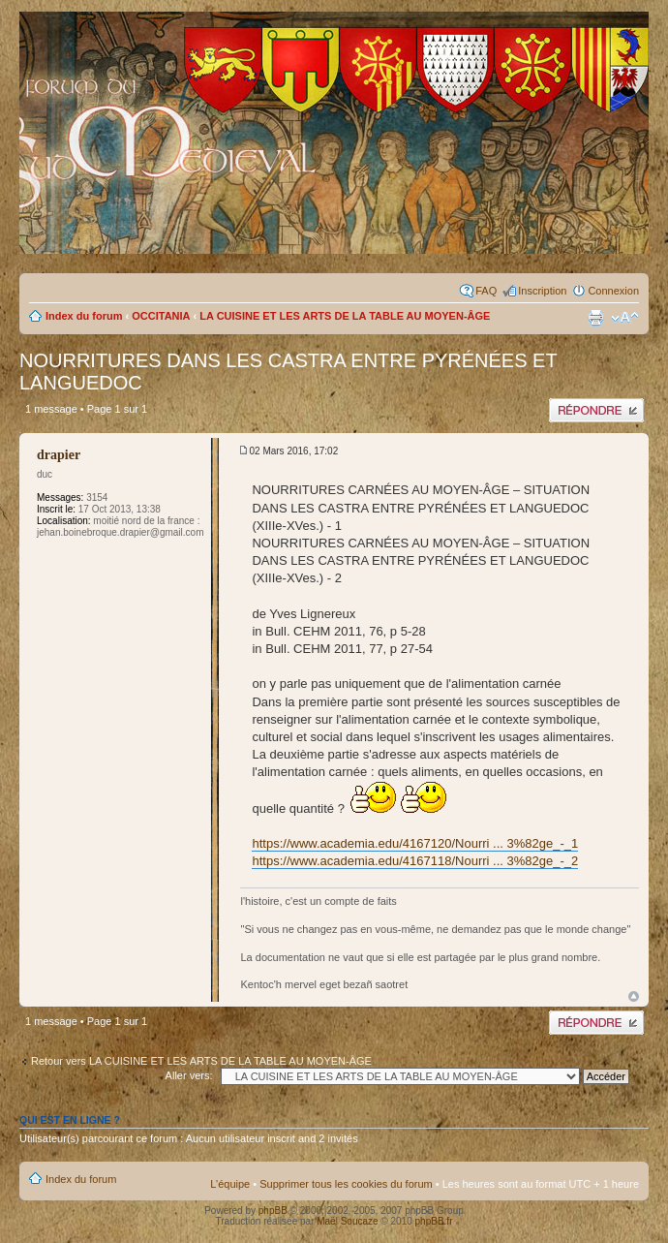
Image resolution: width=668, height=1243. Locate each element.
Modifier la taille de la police (625, 317)
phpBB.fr (434, 1221)
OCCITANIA (161, 316)
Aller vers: (189, 1075)
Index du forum (84, 316)
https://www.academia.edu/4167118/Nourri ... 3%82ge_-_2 (415, 861)
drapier (58, 455)
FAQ (486, 290)
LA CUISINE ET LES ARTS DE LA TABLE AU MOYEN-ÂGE (344, 316)
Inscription (542, 290)
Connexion (613, 290)
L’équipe (230, 1184)
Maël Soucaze (347, 1221)
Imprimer (595, 317)
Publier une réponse (596, 410)
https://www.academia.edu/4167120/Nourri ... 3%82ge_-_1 (415, 843)
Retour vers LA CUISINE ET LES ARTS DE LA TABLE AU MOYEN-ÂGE (201, 1061)
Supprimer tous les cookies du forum (346, 1184)
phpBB (273, 1210)
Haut (633, 996)
